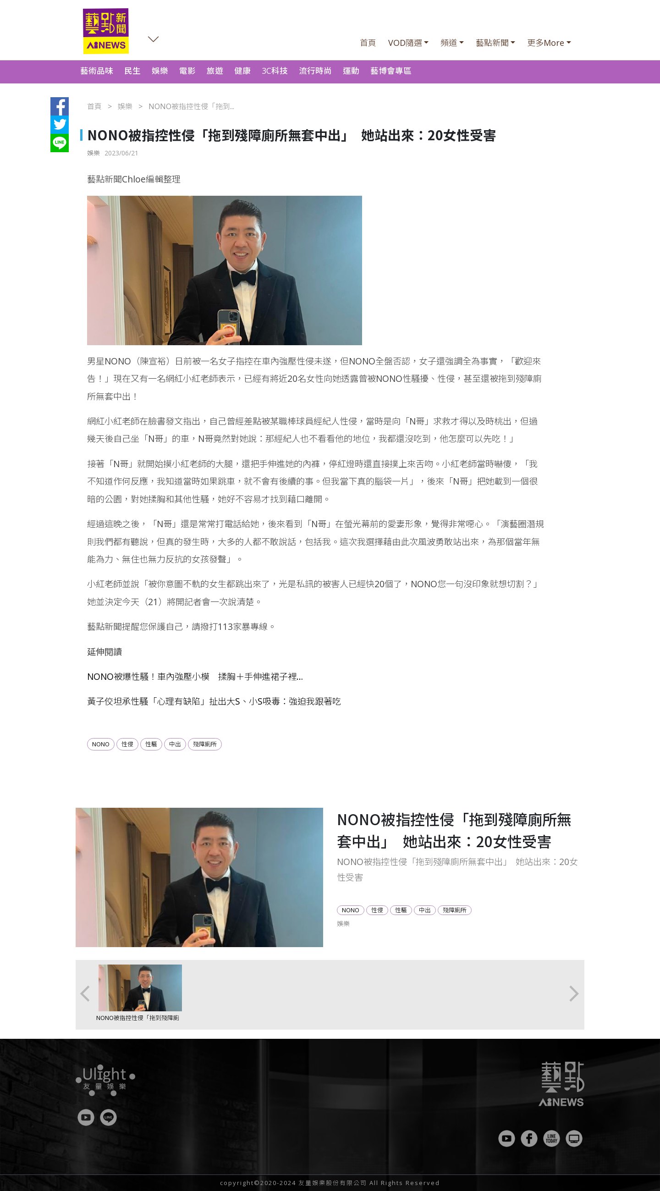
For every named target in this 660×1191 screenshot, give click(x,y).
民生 (132, 70)
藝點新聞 (492, 42)
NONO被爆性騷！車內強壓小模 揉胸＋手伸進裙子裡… (195, 676)
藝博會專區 (391, 70)
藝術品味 (96, 70)
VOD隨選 (405, 42)
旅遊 (215, 70)
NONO (101, 744)
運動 (351, 70)
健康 (242, 70)
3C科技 (275, 70)
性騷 (151, 744)
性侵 (127, 744)
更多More (545, 42)
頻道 (448, 42)
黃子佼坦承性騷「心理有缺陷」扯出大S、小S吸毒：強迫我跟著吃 (214, 701)
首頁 (368, 42)
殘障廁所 (205, 744)
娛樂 (160, 70)
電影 (187, 70)
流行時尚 (315, 70)
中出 (175, 744)
